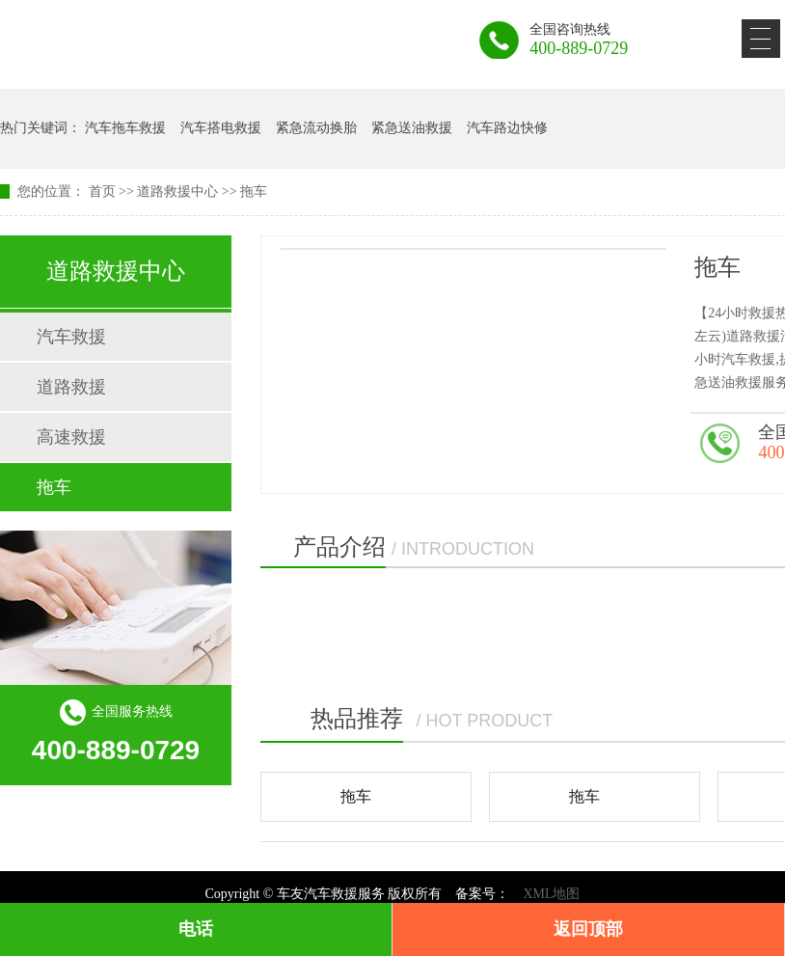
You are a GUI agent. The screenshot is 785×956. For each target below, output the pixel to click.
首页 (102, 191)
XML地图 (551, 894)
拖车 (253, 191)
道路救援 (71, 386)
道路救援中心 (177, 191)
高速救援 (71, 437)
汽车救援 (71, 336)
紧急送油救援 (411, 128)
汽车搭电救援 (220, 128)
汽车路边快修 (507, 128)
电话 (195, 929)
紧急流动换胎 (316, 128)
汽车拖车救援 (125, 128)
